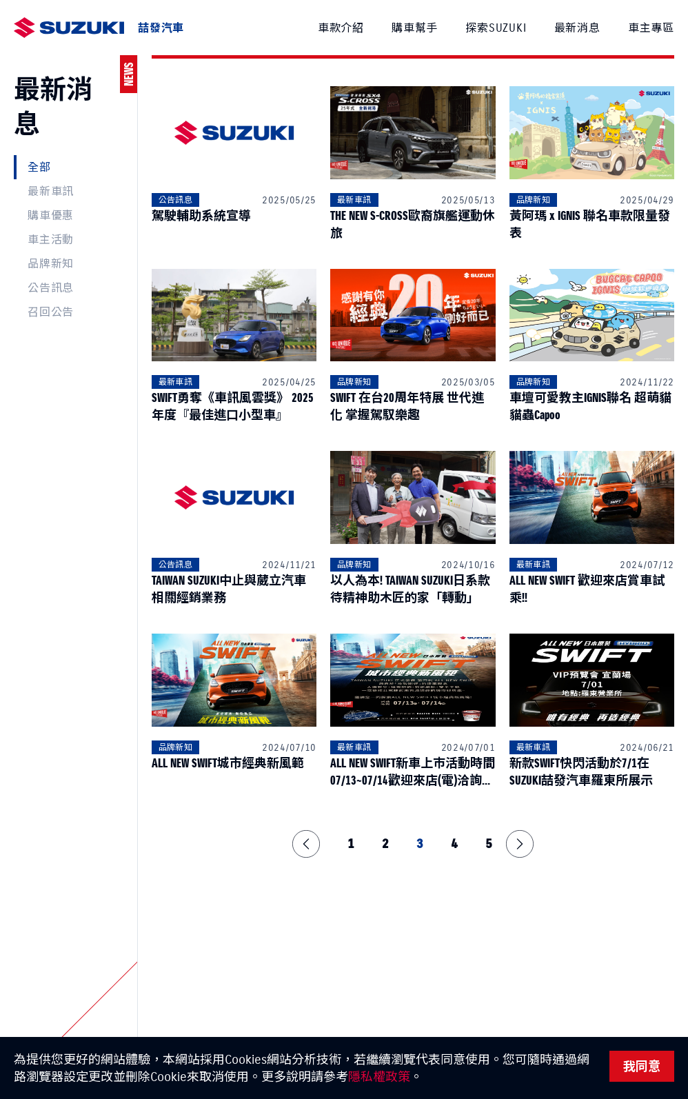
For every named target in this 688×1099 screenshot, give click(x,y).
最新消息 (577, 27)
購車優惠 (51, 215)
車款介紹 (341, 27)
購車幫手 (415, 27)
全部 (39, 167)
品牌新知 (51, 263)
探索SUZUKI (495, 27)
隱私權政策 (379, 1077)
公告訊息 (51, 287)
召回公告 (51, 312)
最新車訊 (51, 191)
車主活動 (51, 239)
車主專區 (651, 27)
